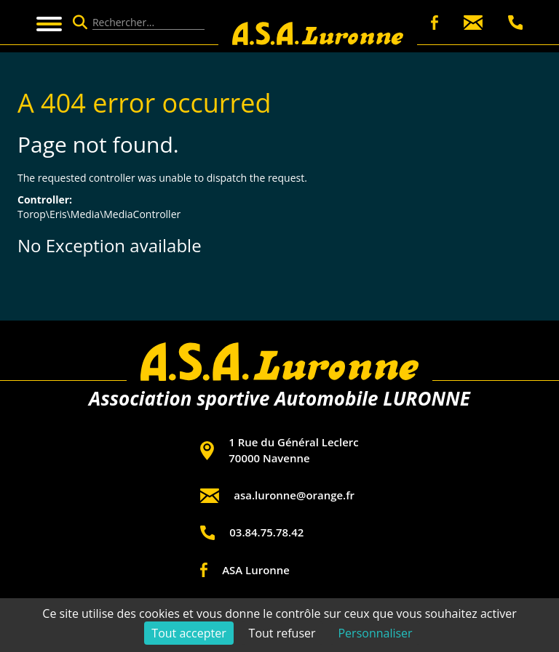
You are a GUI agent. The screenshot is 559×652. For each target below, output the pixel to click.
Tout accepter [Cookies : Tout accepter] (188, 633)
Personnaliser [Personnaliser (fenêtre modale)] (375, 633)
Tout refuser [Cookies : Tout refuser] (282, 633)
